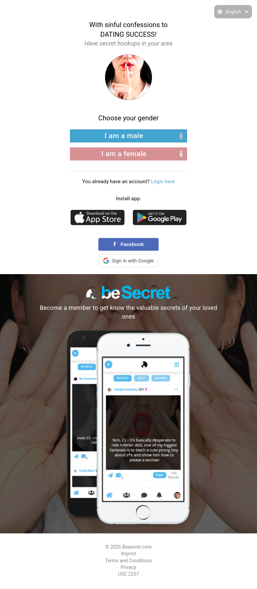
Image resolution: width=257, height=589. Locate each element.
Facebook (128, 244)
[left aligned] (128, 135)
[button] (128, 260)
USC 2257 (128, 574)
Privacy (128, 567)
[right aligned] (128, 153)
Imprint (128, 553)
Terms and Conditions (128, 560)
